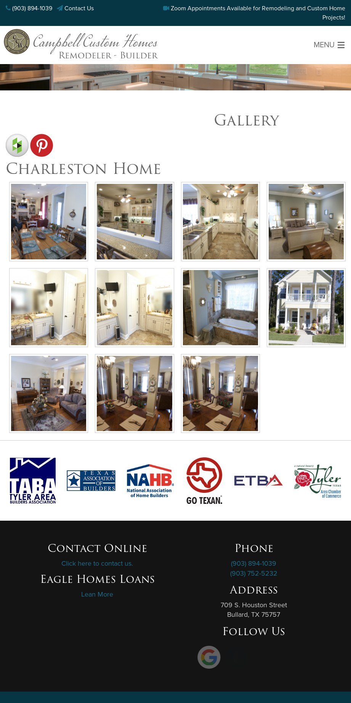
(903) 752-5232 (253, 573)
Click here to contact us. (97, 563)
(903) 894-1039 (32, 8)
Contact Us (79, 8)
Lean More (97, 594)
